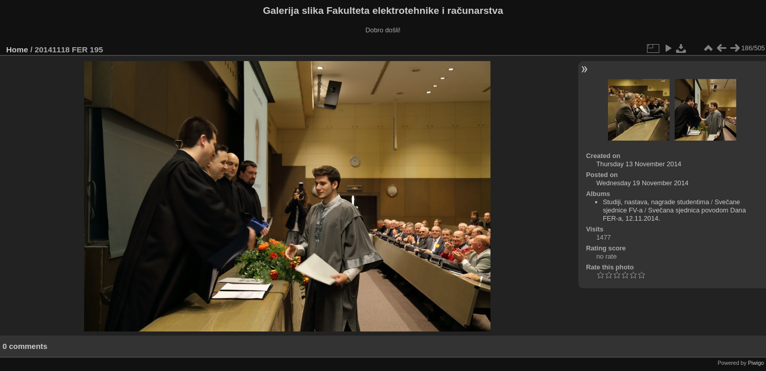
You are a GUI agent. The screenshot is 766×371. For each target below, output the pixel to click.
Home (17, 49)
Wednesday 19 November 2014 (642, 183)
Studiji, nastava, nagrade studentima (656, 202)
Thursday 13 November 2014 (638, 164)
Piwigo (756, 363)
